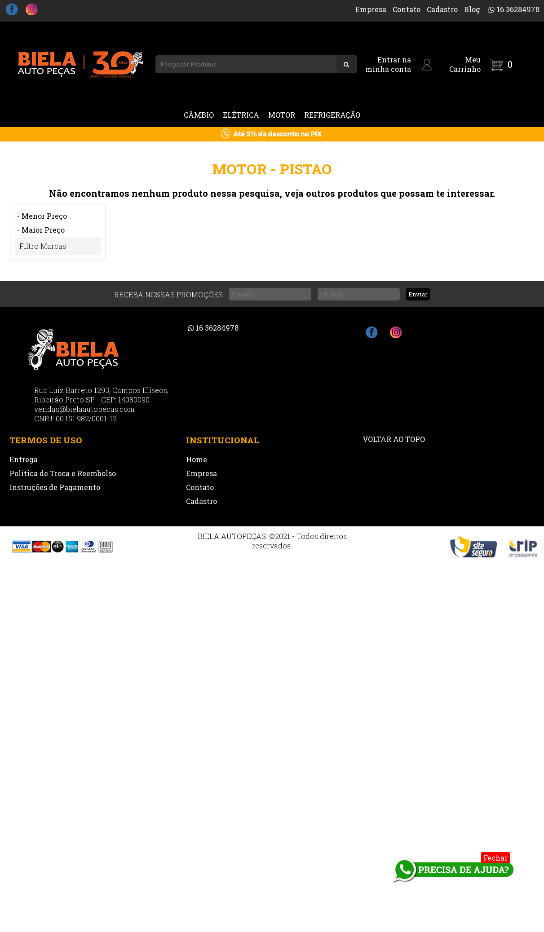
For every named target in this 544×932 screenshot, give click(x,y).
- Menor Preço (42, 216)
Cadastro (442, 9)
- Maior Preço (41, 229)
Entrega (23, 459)
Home (196, 459)
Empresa (370, 9)
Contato (406, 9)
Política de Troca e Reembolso (62, 473)
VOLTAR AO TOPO (394, 439)
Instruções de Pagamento (54, 487)
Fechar (495, 857)
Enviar (418, 294)
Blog (472, 9)
